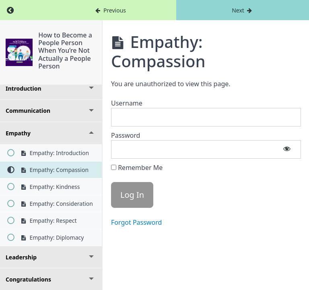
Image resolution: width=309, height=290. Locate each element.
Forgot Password (136, 222)
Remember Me (137, 167)
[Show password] (287, 149)
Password (125, 135)
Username (126, 103)
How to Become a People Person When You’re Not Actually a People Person (66, 50)
